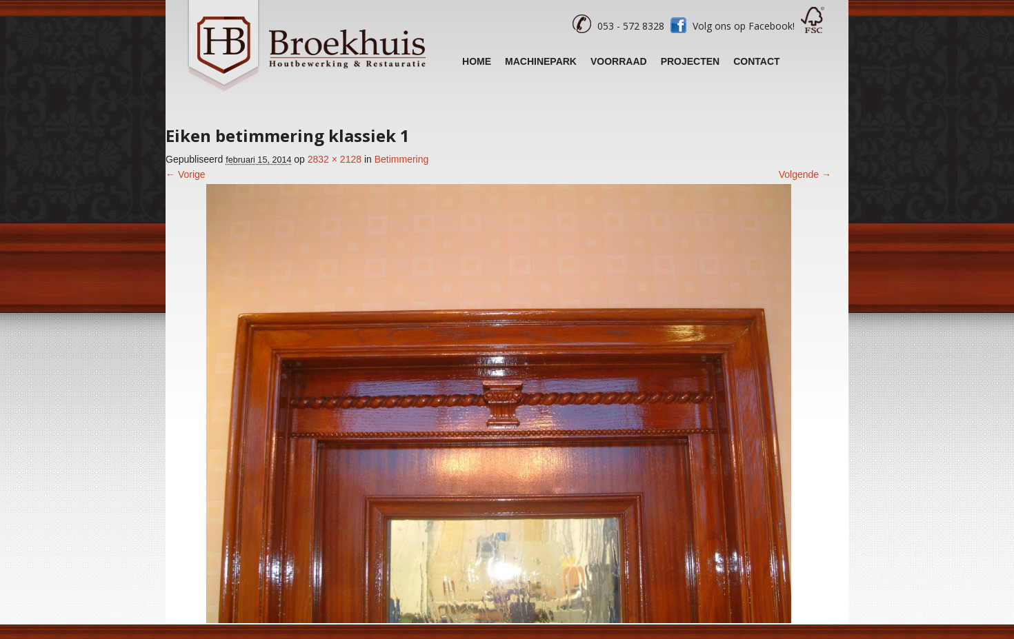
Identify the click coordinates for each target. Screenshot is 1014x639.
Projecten (690, 61)
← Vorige (186, 174)
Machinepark (541, 61)
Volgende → (805, 174)
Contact (756, 61)
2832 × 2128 (334, 159)
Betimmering (402, 159)
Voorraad (618, 61)
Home (476, 61)
